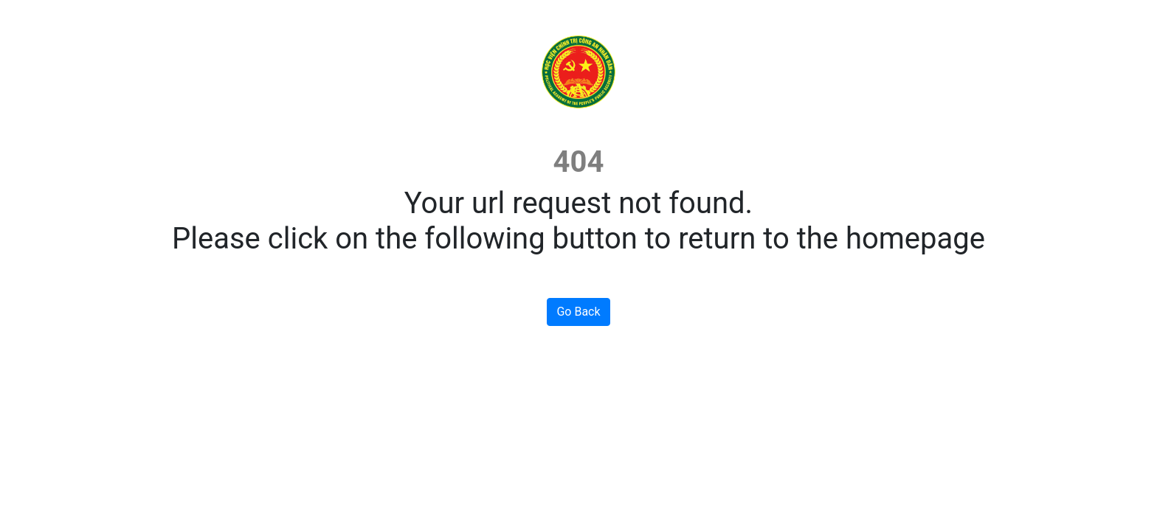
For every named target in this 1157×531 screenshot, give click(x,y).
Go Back (578, 312)
